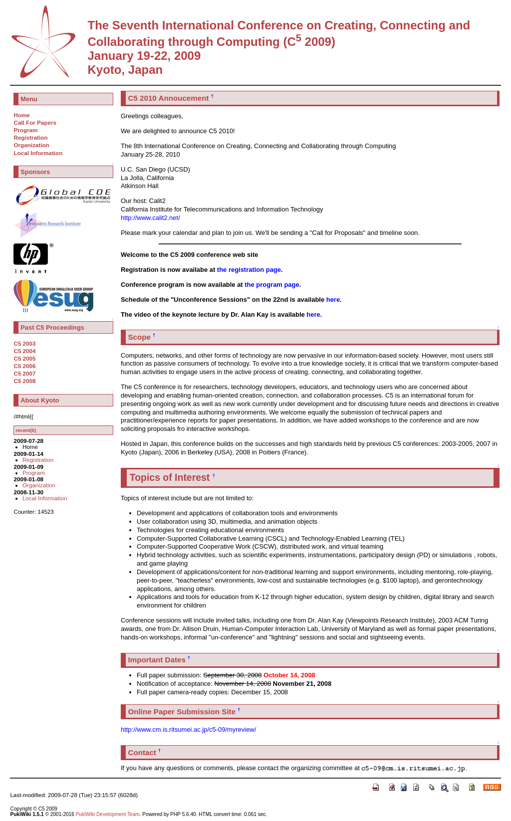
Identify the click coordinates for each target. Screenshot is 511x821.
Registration (30, 137)
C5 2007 (24, 373)
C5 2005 (24, 358)
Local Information (37, 153)
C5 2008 (24, 381)
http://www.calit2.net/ (150, 217)
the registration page (249, 269)
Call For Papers (34, 122)
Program (25, 130)
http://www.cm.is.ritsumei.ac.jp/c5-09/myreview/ (188, 729)
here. (334, 299)
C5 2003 (24, 343)
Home (21, 115)
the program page (272, 284)
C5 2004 (24, 351)
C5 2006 (24, 366)
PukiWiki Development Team (108, 814)
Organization (31, 145)
